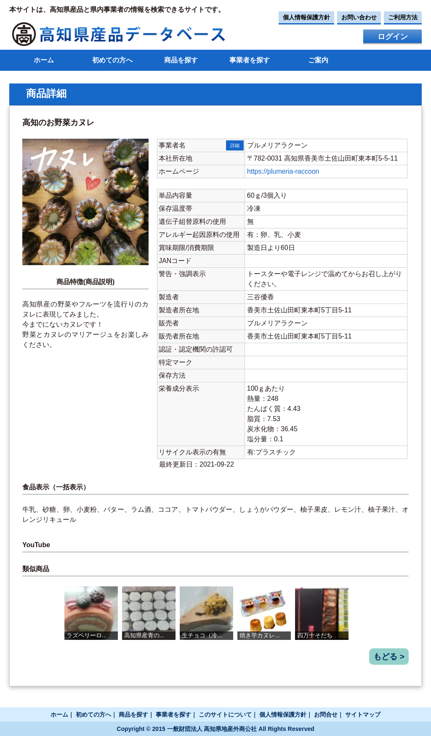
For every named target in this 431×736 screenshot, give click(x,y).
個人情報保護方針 (306, 17)
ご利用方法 (403, 17)
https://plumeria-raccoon (283, 171)
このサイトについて (225, 714)
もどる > (388, 656)
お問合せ (326, 714)
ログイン (393, 36)
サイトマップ (362, 714)
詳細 (234, 145)
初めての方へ (112, 60)
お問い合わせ (359, 17)
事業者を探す (249, 60)
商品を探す (181, 60)
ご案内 (318, 60)
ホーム (44, 60)
